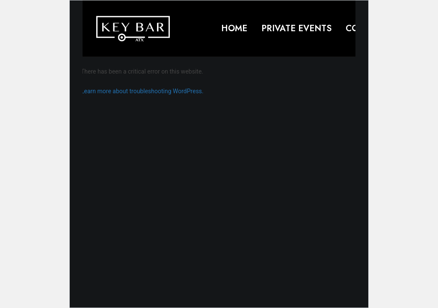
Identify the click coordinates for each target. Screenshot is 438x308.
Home (234, 28)
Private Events (296, 28)
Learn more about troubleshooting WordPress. (142, 91)
